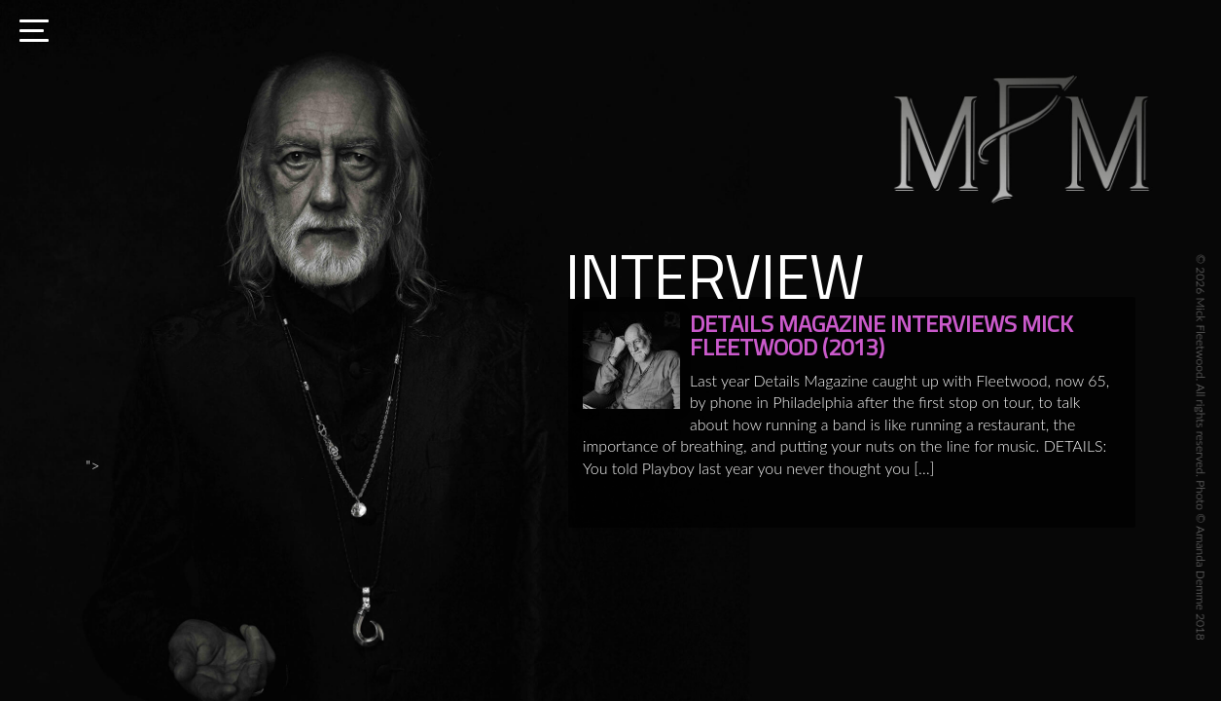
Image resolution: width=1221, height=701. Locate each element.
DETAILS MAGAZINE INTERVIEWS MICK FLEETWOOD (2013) (881, 335)
